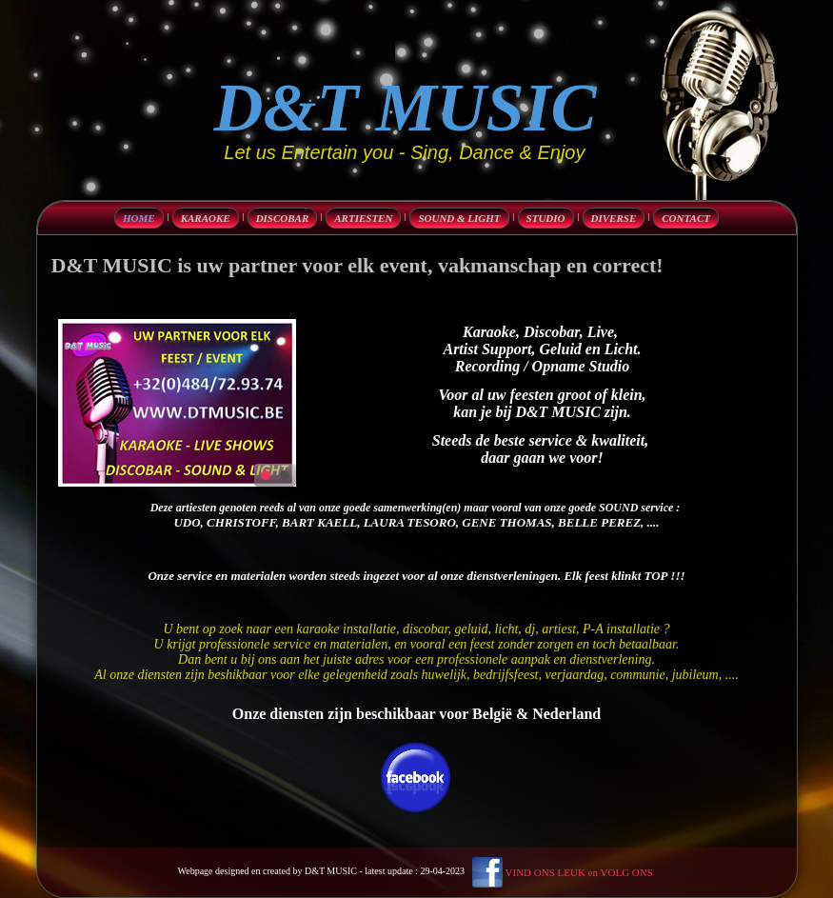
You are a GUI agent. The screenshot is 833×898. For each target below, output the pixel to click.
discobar (282, 218)
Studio (545, 218)
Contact (686, 218)
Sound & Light (459, 218)
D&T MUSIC (405, 108)
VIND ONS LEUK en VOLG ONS (579, 872)
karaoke (205, 218)
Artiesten (363, 218)
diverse (614, 218)
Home (139, 218)
